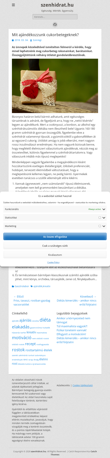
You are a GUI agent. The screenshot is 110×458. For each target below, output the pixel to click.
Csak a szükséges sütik (55, 245)
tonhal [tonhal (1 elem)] (31, 355)
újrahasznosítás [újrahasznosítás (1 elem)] (39, 364)
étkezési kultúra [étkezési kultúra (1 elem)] (25, 364)
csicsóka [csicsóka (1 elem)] (35, 321)
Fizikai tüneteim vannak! (71, 330)
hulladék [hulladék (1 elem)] (46, 328)
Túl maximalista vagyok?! (72, 326)
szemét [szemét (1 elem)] (15, 355)
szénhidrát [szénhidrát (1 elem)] (23, 355)
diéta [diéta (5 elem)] (45, 319)
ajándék (37, 286)
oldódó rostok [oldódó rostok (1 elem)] (18, 344)
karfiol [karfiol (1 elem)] (23, 333)
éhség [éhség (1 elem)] (36, 360)
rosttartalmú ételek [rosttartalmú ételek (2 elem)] (39, 350)
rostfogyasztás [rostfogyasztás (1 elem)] (42, 344)
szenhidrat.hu (57, 5)
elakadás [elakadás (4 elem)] (20, 327)
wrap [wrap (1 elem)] (30, 360)
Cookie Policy (53, 262)
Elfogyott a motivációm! (71, 334)
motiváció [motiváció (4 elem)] (21, 337)
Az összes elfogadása (55, 236)
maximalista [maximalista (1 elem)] (42, 333)
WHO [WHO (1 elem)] (25, 360)
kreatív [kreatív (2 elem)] (31, 332)
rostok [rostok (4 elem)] (18, 350)
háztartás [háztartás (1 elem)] (16, 333)
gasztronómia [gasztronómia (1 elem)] (36, 328)
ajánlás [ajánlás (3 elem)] (25, 320)
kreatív (46, 286)
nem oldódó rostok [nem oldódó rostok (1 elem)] (40, 338)
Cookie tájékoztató (83, 385)
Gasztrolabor (22, 286)
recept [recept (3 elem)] (30, 343)
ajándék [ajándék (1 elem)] (15, 321)
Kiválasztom (55, 254)
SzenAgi (37, 40)
